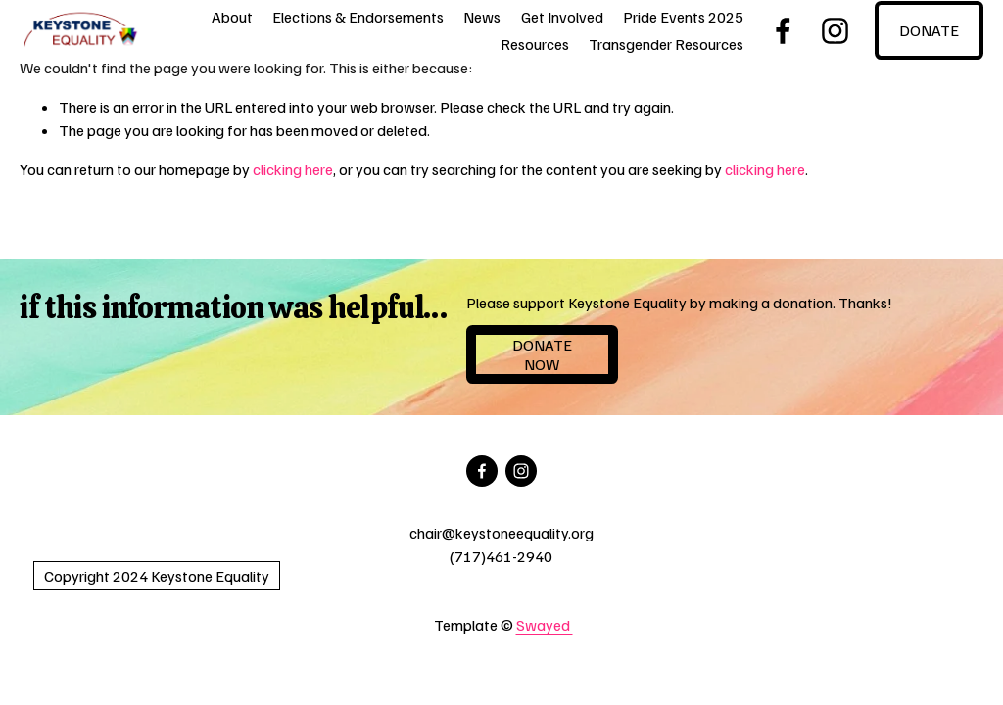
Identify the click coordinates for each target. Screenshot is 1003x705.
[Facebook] (783, 31)
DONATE (929, 30)
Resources (535, 44)
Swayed (544, 624)
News (482, 16)
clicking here (293, 169)
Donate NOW (542, 354)
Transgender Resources (666, 44)
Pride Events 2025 (683, 16)
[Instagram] (835, 31)
